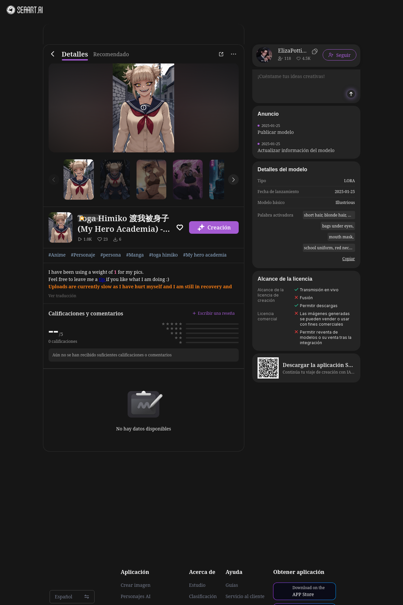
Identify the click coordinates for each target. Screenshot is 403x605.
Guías (231, 585)
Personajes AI (136, 596)
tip (102, 279)
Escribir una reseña (213, 313)
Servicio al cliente (244, 596)
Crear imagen (135, 585)
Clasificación (203, 596)
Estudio (197, 585)
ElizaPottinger (293, 51)
